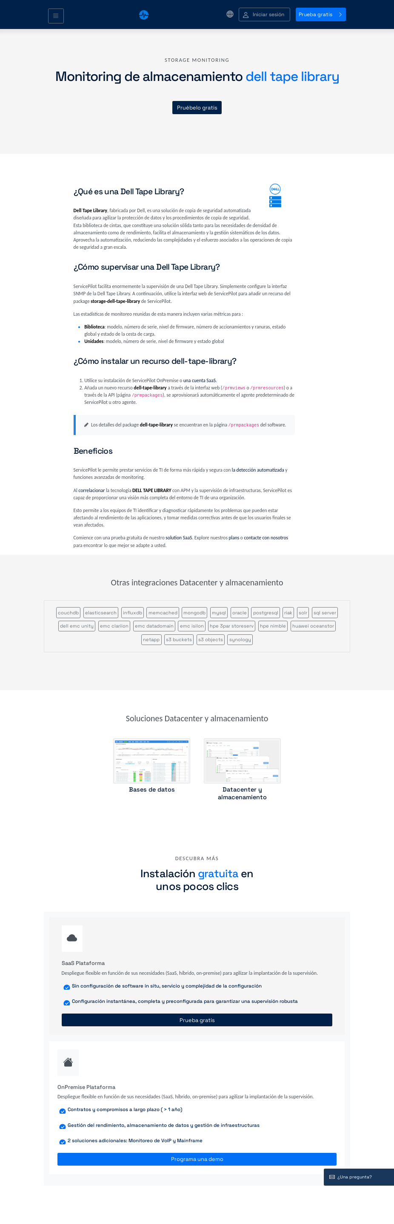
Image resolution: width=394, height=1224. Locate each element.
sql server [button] (325, 613)
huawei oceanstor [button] (313, 626)
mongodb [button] (194, 613)
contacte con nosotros (266, 538)
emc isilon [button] (192, 626)
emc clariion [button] (114, 626)
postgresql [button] (265, 613)
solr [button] (303, 613)
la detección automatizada (258, 470)
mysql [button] (219, 613)
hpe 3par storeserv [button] (232, 626)
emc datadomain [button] (154, 626)
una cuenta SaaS (199, 380)
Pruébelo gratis (197, 107)
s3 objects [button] (210, 639)
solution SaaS (179, 538)
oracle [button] (239, 613)
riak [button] (288, 613)
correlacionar (92, 490)
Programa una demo (197, 1159)
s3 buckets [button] (179, 639)
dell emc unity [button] (77, 626)
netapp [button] (151, 639)
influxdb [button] (132, 613)
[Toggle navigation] (56, 16)
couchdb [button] (68, 613)
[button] (264, 15)
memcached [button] (162, 613)
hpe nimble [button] (273, 626)
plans (234, 538)
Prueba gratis (321, 14)
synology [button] (240, 639)
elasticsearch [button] (101, 613)
